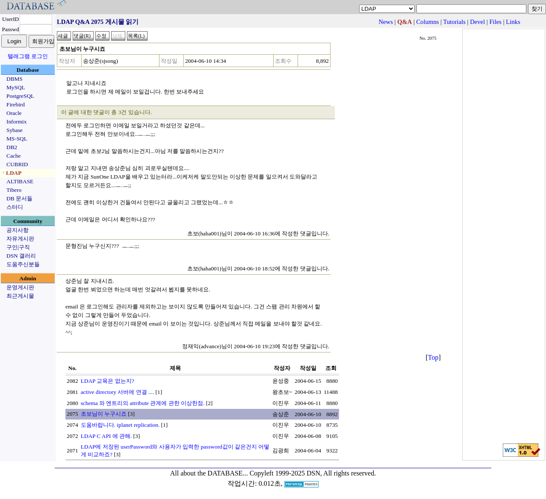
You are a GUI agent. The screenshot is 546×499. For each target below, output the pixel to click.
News (385, 21)
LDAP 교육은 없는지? (107, 381)
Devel (477, 21)
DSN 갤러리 (21, 255)
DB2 (11, 147)
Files (495, 21)
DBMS (14, 79)
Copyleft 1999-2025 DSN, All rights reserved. (313, 473)
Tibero (13, 190)
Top (433, 357)
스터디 (14, 207)
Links (513, 21)
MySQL (15, 87)
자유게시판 (20, 238)
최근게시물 (20, 296)
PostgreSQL (20, 96)
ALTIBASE (19, 181)
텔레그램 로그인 (28, 56)
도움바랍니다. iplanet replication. (120, 425)
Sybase (14, 130)
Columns (427, 21)
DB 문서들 (19, 198)
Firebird (15, 104)
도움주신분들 (23, 264)
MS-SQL (16, 138)
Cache (13, 156)
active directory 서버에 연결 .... (117, 392)
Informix (16, 121)
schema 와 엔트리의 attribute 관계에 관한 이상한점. (143, 403)
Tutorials (454, 21)
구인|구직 (18, 247)
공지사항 (17, 230)
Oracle (14, 113)
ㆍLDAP (10, 173)
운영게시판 (20, 287)
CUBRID (17, 164)
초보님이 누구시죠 (104, 414)
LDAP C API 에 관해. (106, 436)
